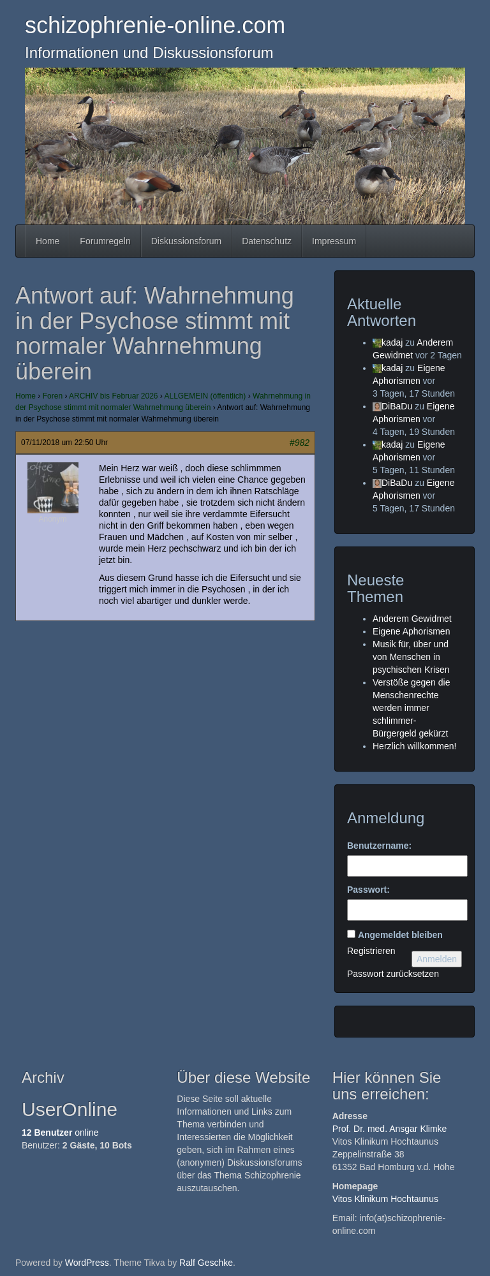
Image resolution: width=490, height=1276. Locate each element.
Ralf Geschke (206, 1263)
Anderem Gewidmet (412, 618)
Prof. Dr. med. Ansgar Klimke (389, 1129)
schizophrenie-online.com (155, 25)
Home (47, 241)
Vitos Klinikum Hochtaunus (385, 1199)
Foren (53, 396)
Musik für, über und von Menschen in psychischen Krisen (411, 657)
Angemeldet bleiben (400, 935)
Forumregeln (105, 241)
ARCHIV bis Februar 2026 (113, 396)
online (60, 1132)
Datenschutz (267, 241)
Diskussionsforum (186, 241)
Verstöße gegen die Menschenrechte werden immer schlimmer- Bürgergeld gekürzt (411, 707)
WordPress (87, 1263)
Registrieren (371, 951)
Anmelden (437, 959)
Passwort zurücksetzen (393, 974)
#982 (299, 442)
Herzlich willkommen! (414, 746)
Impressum (334, 241)
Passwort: (368, 889)
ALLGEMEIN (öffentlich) (205, 396)
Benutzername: (379, 845)
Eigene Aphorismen (411, 631)
